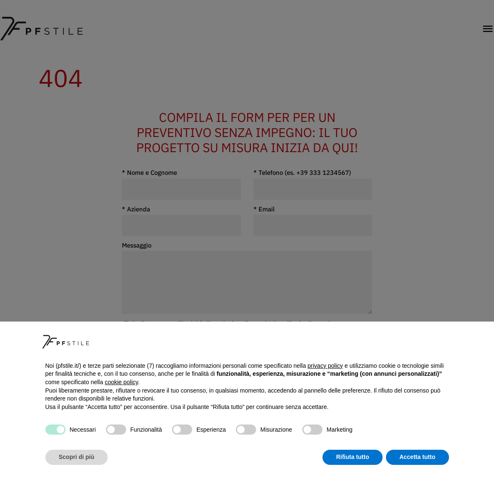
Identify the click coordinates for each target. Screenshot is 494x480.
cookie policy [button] (121, 382)
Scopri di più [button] (77, 457)
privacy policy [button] (325, 365)
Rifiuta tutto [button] (352, 457)
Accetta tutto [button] (417, 457)
